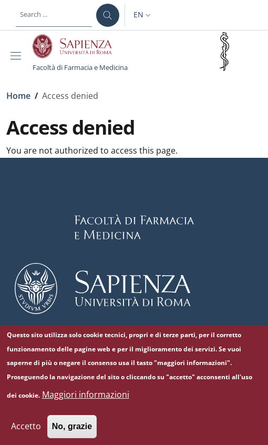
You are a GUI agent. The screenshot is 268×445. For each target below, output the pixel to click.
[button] (143, 15)
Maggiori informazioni (85, 402)
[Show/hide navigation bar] (17, 55)
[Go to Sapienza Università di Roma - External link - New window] (78, 46)
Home (18, 96)
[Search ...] (107, 15)
